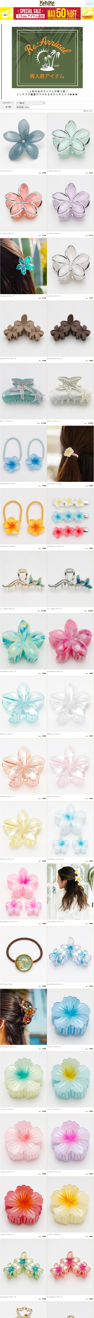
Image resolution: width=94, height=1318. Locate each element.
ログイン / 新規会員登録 (89, 3)
